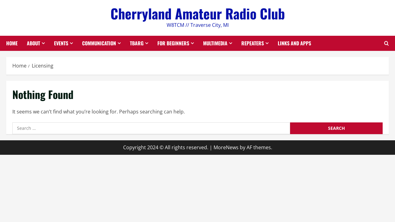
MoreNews (226, 147)
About (33, 43)
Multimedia (215, 43)
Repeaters (252, 43)
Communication (99, 43)
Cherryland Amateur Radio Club (197, 13)
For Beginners (173, 43)
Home (12, 43)
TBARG (136, 43)
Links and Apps (294, 43)
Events (61, 43)
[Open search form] (386, 43)
